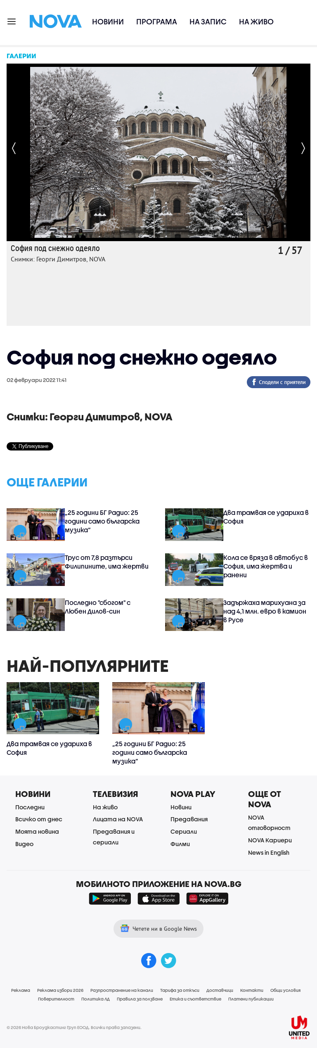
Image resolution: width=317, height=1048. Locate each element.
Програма (156, 21)
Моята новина (37, 831)
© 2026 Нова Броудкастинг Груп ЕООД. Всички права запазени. (74, 1027)
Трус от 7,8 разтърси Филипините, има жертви (107, 562)
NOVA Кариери (270, 840)
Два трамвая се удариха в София (266, 517)
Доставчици (219, 990)
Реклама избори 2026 (60, 990)
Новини (108, 21)
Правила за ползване (140, 998)
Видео (24, 843)
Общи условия (285, 990)
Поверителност (56, 998)
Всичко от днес (38, 819)
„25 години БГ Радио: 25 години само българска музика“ (102, 521)
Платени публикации (251, 998)
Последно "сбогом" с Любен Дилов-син (97, 607)
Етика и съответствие (195, 998)
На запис (208, 21)
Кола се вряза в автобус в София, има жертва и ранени (265, 566)
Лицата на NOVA (118, 819)
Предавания (189, 819)
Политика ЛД (95, 998)
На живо (256, 21)
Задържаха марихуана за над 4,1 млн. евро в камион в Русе (264, 611)
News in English (268, 852)
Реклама (20, 990)
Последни (30, 807)
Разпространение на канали (121, 990)
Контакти (251, 990)
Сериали (183, 831)
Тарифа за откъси (179, 990)
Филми (180, 843)
